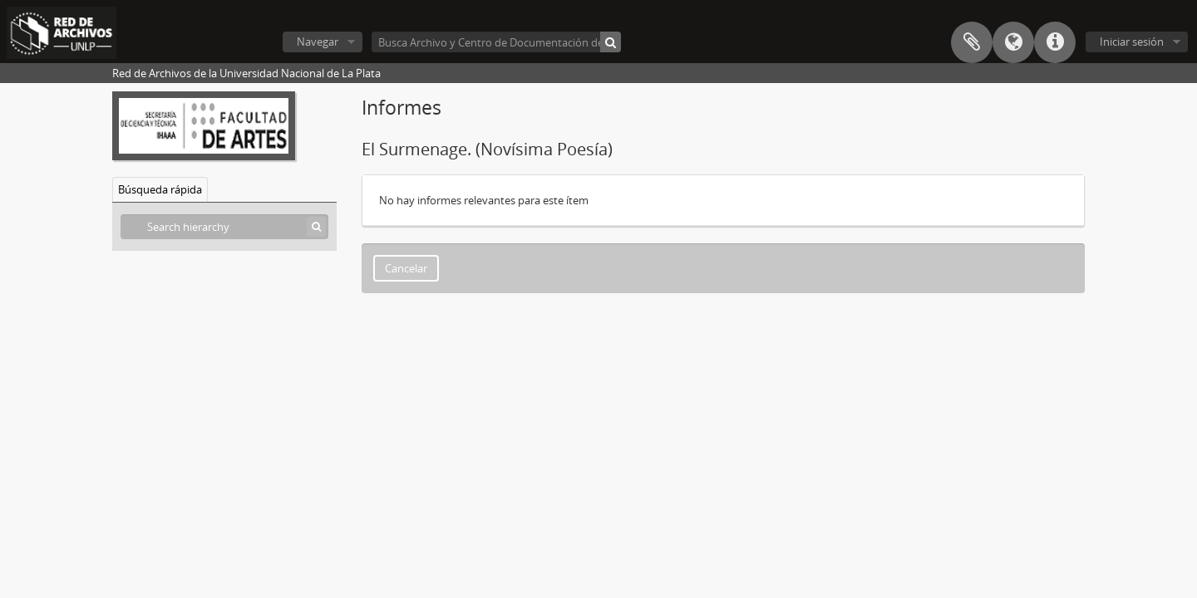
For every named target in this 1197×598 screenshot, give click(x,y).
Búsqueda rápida (160, 189)
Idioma (1013, 42)
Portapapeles (972, 42)
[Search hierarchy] (224, 226)
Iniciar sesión (1132, 41)
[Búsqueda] (610, 42)
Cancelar (406, 268)
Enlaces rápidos (1055, 42)
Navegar (317, 41)
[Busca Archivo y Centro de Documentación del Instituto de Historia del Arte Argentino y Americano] (496, 42)
